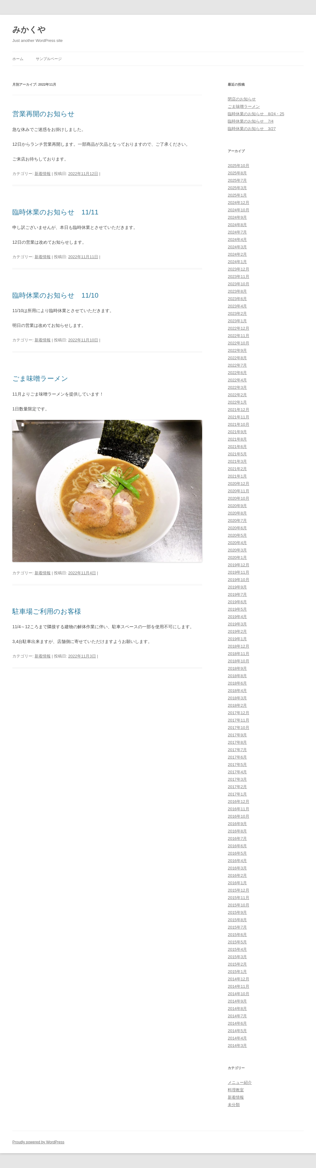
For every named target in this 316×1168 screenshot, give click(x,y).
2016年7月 (237, 838)
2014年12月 (238, 979)
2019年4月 (237, 616)
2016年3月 (237, 868)
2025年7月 (237, 180)
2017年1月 (237, 794)
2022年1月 (237, 402)
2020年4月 (237, 542)
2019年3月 (237, 624)
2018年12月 (238, 646)
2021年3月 (237, 461)
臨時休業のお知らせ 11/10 (55, 295)
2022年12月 (238, 328)
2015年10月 (238, 905)
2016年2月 (237, 875)
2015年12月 (238, 890)
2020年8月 (237, 513)
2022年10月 (238, 343)
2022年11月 (238, 335)
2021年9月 (237, 431)
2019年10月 (238, 579)
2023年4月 (237, 306)
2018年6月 (237, 683)
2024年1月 (237, 261)
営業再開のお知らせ (43, 114)
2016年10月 (238, 816)
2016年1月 (237, 883)
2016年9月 (237, 823)
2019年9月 (237, 587)
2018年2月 (237, 705)
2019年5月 (237, 609)
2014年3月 (237, 1045)
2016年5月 (237, 853)
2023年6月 (237, 298)
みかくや (29, 29)
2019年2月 (237, 631)
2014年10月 (238, 993)
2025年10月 (238, 165)
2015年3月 (237, 956)
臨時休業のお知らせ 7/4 (250, 121)
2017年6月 (237, 757)
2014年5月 (237, 1030)
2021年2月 (237, 468)
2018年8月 (237, 676)
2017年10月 (238, 727)
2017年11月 (238, 720)
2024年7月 (237, 232)
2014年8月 (237, 1008)
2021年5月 (237, 454)
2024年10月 (238, 210)
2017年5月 (237, 764)
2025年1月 (237, 195)
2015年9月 (237, 912)
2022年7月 (237, 365)
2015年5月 (237, 942)
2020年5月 (237, 535)
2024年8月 (237, 224)
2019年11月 (238, 572)
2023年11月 (238, 276)
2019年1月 (237, 639)
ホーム (17, 59)
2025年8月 (237, 173)
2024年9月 (237, 217)
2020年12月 (238, 483)
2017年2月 (237, 786)
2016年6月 (237, 846)
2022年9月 (237, 350)
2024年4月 (237, 239)
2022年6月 (237, 372)
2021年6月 (237, 446)
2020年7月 (237, 520)
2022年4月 (237, 380)
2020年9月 (237, 505)
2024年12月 (238, 202)
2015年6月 (237, 934)
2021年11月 (238, 417)
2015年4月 (237, 949)
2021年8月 (237, 439)
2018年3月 (237, 698)
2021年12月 (238, 409)
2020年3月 (237, 550)
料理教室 (236, 1090)
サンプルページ (49, 59)
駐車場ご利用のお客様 (46, 611)
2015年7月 (237, 927)
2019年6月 (237, 602)
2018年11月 (238, 653)
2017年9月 (237, 735)
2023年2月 (237, 313)
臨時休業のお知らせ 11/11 (55, 212)
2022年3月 (237, 387)
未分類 (234, 1104)
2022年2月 (237, 395)
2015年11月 (238, 897)
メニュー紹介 (240, 1082)
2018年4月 (237, 690)
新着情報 (43, 173)
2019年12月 (238, 565)
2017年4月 (237, 772)
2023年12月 (238, 269)
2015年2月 (237, 964)
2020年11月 (238, 491)
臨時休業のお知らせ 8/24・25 (256, 114)
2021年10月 (238, 424)
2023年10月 (238, 284)
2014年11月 (238, 986)
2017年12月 (238, 712)
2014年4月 (237, 1038)
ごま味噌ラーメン (40, 378)
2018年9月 (237, 668)
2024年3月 (237, 247)
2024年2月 (237, 254)
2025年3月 (237, 187)
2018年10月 (238, 661)
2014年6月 (237, 1023)
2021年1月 (237, 476)
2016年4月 (237, 860)
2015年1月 (237, 971)
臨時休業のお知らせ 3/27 (252, 128)
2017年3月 (237, 779)
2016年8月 (237, 831)
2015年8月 (237, 920)
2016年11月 (238, 809)
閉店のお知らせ (242, 99)
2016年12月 (238, 801)
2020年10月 (238, 498)
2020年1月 (237, 557)
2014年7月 (237, 1016)
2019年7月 (237, 594)
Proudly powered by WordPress (38, 1142)
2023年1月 (237, 321)
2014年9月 (237, 1001)
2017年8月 (237, 742)
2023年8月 (237, 291)
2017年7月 (237, 749)
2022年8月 (237, 358)
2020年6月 (237, 528)
